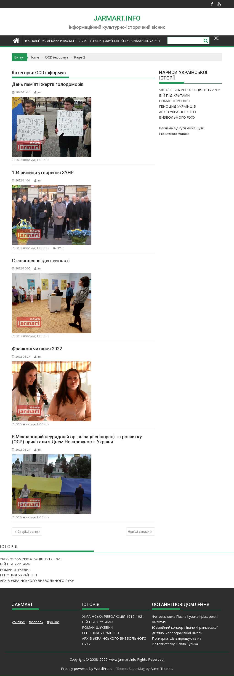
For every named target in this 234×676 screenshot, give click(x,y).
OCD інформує (25, 160)
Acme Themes (162, 668)
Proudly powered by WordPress (86, 668)
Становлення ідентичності (41, 260)
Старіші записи (29, 531)
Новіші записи (138, 531)
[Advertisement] (193, 169)
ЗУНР (60, 248)
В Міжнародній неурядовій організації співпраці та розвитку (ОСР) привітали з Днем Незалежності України (77, 439)
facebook (36, 622)
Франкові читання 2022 (37, 348)
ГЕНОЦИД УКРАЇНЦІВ (104, 41)
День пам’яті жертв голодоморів (48, 84)
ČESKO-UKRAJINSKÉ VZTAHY (140, 41)
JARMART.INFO (117, 18)
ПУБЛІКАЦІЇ (32, 41)
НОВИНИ (43, 160)
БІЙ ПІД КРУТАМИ (174, 95)
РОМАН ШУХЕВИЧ (174, 100)
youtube (18, 622)
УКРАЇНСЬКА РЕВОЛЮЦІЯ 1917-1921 (190, 90)
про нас (53, 622)
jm (37, 92)
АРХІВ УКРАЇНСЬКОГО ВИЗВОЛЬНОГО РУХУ (37, 580)
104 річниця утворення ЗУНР (43, 172)
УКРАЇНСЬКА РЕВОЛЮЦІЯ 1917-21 (65, 41)
